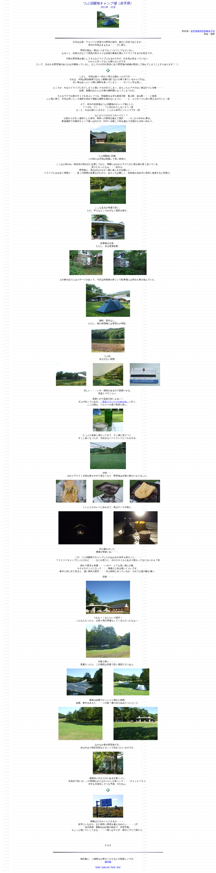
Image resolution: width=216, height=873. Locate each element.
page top (106, 867)
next (119, 867)
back (113, 867)
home (97, 867)
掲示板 (108, 862)
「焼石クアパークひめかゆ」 (114, 402)
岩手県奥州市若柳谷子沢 (203, 31)
